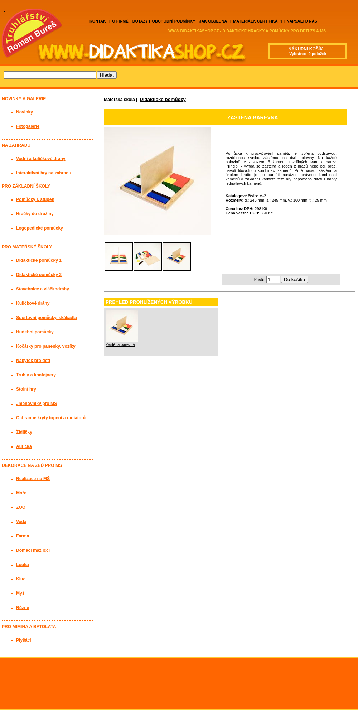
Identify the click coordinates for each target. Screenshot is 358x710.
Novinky (24, 112)
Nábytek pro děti (33, 360)
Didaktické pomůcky (163, 99)
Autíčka (24, 446)
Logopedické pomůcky (39, 228)
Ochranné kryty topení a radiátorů (51, 417)
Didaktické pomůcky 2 (39, 274)
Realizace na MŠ (33, 478)
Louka (22, 564)
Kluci (21, 578)
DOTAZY (140, 21)
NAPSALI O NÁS (302, 21)
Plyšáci (23, 640)
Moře (21, 493)
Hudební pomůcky (35, 331)
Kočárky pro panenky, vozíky (46, 346)
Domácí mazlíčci (33, 550)
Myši (21, 593)
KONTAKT (99, 21)
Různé (22, 607)
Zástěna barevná (120, 344)
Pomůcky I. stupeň (35, 199)
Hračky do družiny (35, 213)
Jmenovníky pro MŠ (36, 403)
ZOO (20, 507)
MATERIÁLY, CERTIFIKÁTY (257, 21)
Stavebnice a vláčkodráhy (42, 288)
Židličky (24, 432)
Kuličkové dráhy (32, 303)
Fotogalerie (27, 126)
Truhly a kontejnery (36, 374)
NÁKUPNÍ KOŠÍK (306, 49)
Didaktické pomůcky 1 (39, 260)
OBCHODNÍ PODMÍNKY (173, 21)
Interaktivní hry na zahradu (43, 172)
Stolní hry (26, 389)
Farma (22, 535)
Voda (21, 521)
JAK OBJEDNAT (214, 21)
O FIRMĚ (120, 21)
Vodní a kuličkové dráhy (41, 158)
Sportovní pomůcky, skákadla (46, 317)
